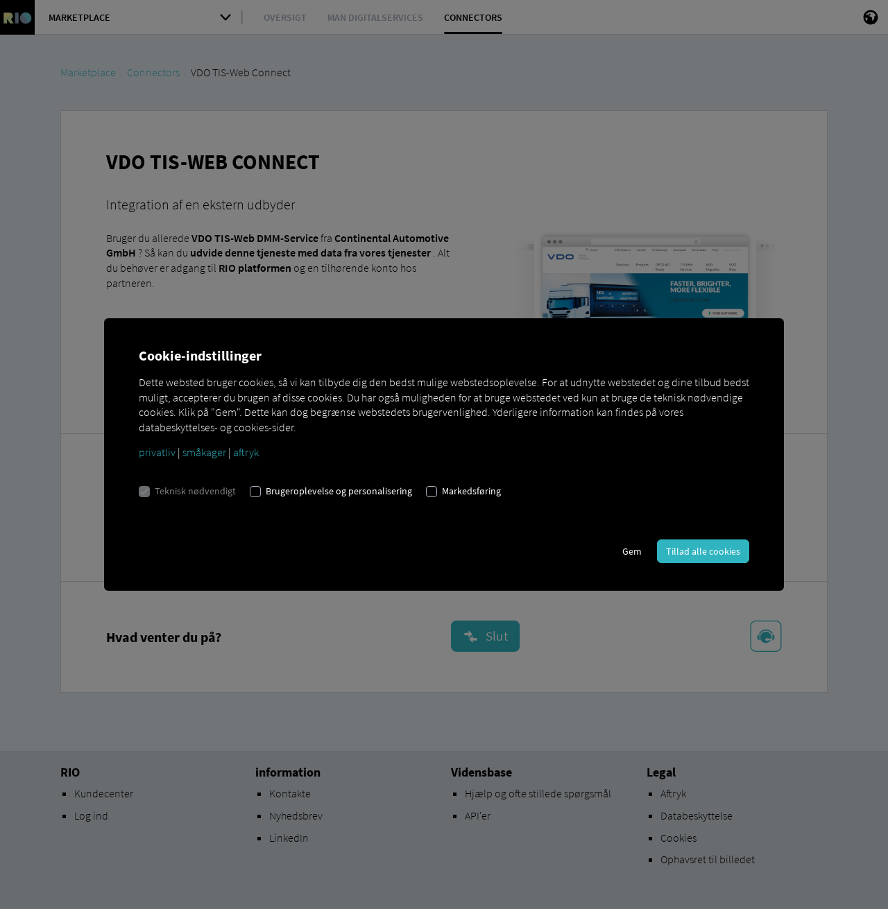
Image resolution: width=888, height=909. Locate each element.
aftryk (246, 452)
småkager (204, 452)
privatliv (157, 452)
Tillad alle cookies (703, 551)
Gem (632, 551)
